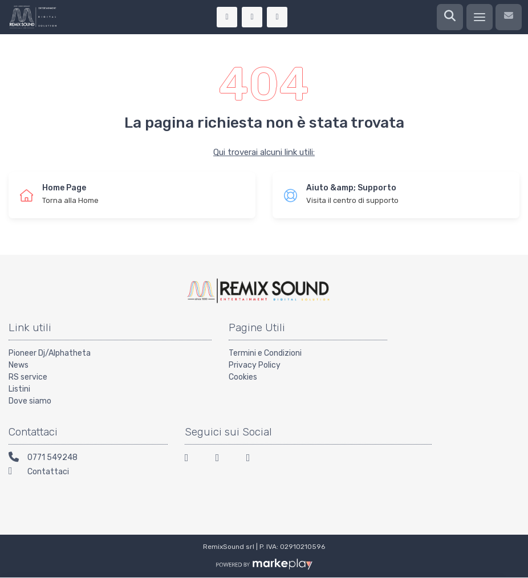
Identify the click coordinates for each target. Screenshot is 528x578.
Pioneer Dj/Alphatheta (50, 353)
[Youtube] (254, 460)
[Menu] (479, 17)
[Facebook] (193, 460)
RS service (28, 377)
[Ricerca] (450, 17)
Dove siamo (30, 401)
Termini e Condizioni (265, 353)
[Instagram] (224, 460)
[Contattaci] (508, 17)
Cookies (243, 377)
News (19, 365)
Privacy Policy (255, 365)
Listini (19, 389)
